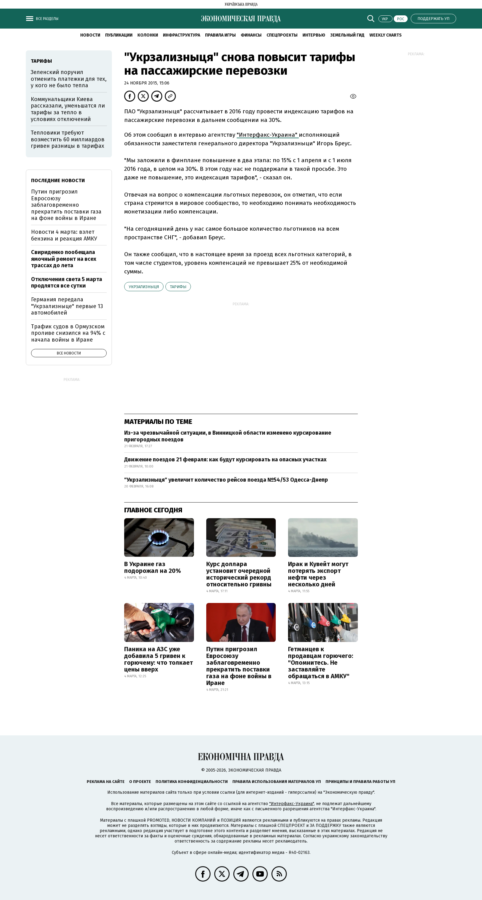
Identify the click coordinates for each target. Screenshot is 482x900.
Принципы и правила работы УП (360, 781)
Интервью (313, 35)
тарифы (178, 286)
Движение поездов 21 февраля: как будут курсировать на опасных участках (225, 459)
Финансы (251, 35)
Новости (90, 35)
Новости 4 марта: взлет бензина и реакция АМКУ (64, 235)
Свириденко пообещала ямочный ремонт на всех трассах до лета (63, 259)
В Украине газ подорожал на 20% (152, 567)
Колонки (147, 35)
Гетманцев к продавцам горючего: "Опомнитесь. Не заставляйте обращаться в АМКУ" (320, 662)
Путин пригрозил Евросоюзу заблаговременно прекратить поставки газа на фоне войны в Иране (238, 666)
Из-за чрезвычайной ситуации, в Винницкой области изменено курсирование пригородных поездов (227, 436)
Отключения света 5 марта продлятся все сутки (66, 282)
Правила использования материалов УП (276, 781)
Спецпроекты (282, 35)
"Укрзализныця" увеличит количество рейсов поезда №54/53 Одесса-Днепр (226, 479)
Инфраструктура (181, 35)
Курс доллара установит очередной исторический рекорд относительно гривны (238, 574)
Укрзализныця (144, 286)
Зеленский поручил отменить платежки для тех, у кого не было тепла (69, 79)
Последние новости (58, 180)
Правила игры (220, 35)
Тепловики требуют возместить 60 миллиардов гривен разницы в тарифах (68, 139)
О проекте (140, 781)
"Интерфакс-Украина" (268, 134)
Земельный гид (347, 35)
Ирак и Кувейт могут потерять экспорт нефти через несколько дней (318, 574)
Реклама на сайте (105, 781)
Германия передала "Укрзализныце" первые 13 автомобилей (67, 306)
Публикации (118, 35)
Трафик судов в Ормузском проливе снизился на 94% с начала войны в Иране (68, 333)
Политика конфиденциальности (192, 781)
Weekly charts (385, 35)
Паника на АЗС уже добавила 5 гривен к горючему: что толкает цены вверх (158, 659)
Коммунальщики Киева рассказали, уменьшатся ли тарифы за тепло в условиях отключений (68, 109)
